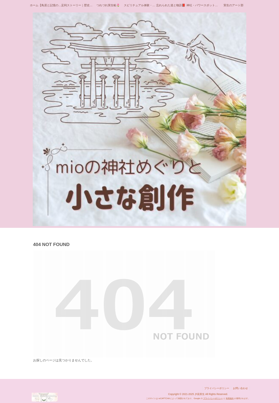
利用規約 (230, 398)
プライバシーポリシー (216, 388)
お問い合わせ (240, 388)
